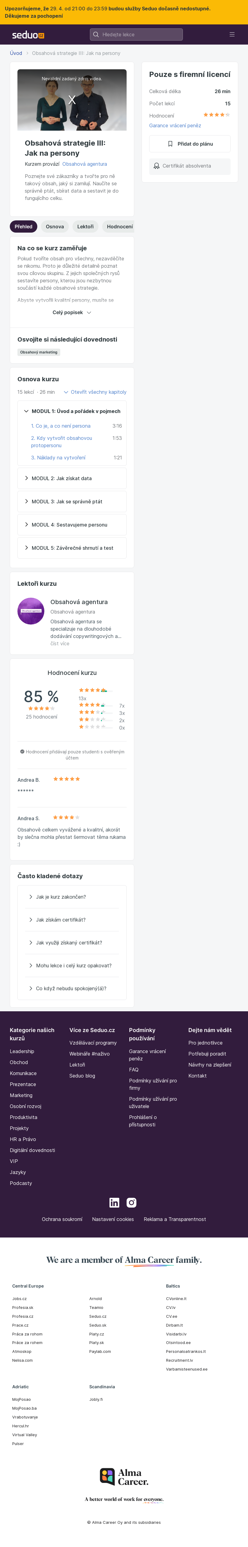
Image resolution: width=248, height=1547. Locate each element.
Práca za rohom (27, 1333)
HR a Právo (23, 1139)
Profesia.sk (22, 1307)
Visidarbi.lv (176, 1333)
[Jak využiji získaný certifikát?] (72, 943)
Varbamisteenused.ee (187, 1369)
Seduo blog (82, 1076)
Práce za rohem (27, 1342)
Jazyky (18, 1172)
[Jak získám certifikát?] (72, 920)
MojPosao (21, 1399)
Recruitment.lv (179, 1360)
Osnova (55, 226)
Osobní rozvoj (25, 1106)
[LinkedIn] (114, 1203)
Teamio (96, 1307)
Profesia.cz (22, 1316)
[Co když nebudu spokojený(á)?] (72, 988)
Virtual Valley (24, 1434)
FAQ (134, 1070)
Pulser (18, 1443)
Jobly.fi (96, 1399)
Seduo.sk (97, 1325)
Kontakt (197, 1076)
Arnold (95, 1298)
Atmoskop (21, 1351)
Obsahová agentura (84, 164)
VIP (14, 1161)
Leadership (22, 1051)
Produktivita (23, 1117)
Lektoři (85, 226)
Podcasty (21, 1183)
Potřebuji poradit (207, 1054)
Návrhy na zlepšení (209, 1065)
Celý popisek (72, 312)
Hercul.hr (20, 1425)
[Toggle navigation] (232, 34)
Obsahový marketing (38, 352)
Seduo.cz (97, 1316)
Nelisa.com (22, 1360)
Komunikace (23, 1073)
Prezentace (23, 1084)
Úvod (16, 53)
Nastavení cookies (113, 1219)
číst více (59, 643)
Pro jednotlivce (205, 1043)
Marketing (21, 1095)
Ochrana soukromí (62, 1219)
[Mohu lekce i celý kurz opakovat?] (72, 965)
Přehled (23, 226)
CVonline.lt (176, 1298)
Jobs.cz (19, 1298)
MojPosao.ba (24, 1408)
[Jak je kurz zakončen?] (72, 897)
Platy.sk (96, 1342)
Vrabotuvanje (25, 1417)
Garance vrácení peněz (175, 125)
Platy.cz (96, 1333)
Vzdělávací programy (93, 1043)
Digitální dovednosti (32, 1150)
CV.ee (171, 1316)
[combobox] (136, 34)
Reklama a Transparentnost (175, 1219)
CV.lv (171, 1307)
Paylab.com (100, 1351)
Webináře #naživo (89, 1054)
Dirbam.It (174, 1325)
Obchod (19, 1062)
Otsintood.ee (178, 1342)
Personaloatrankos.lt (186, 1351)
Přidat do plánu (190, 143)
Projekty (19, 1128)
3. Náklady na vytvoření (58, 458)
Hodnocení (134, 226)
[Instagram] (131, 1203)
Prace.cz (20, 1325)
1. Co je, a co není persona (61, 426)
